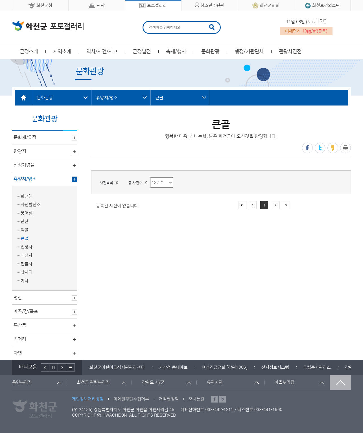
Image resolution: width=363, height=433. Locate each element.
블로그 (222, 399)
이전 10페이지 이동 (253, 205)
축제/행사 (176, 51)
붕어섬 (26, 213)
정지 (53, 367)
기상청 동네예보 (173, 367)
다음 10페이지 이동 (276, 205)
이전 (45, 367)
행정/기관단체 (249, 51)
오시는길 (196, 399)
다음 (62, 367)
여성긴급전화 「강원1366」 (224, 367)
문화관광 (210, 51)
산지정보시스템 (275, 367)
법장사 (26, 247)
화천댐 (26, 196)
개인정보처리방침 (88, 399)
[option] (117, 367)
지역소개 (62, 51)
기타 (25, 280)
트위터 (320, 147)
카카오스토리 (332, 147)
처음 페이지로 (242, 205)
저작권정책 (169, 399)
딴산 (25, 221)
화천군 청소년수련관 (48, 26)
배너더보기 (70, 367)
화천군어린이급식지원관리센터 (117, 367)
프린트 (345, 147)
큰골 (25, 238)
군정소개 (29, 51)
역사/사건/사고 (101, 51)
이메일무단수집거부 (131, 399)
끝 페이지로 (286, 205)
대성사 (26, 255)
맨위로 (340, 382)
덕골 (25, 230)
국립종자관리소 (317, 367)
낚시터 (26, 272)
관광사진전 (290, 51)
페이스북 (307, 147)
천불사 (26, 263)
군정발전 (142, 51)
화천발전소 (30, 204)
